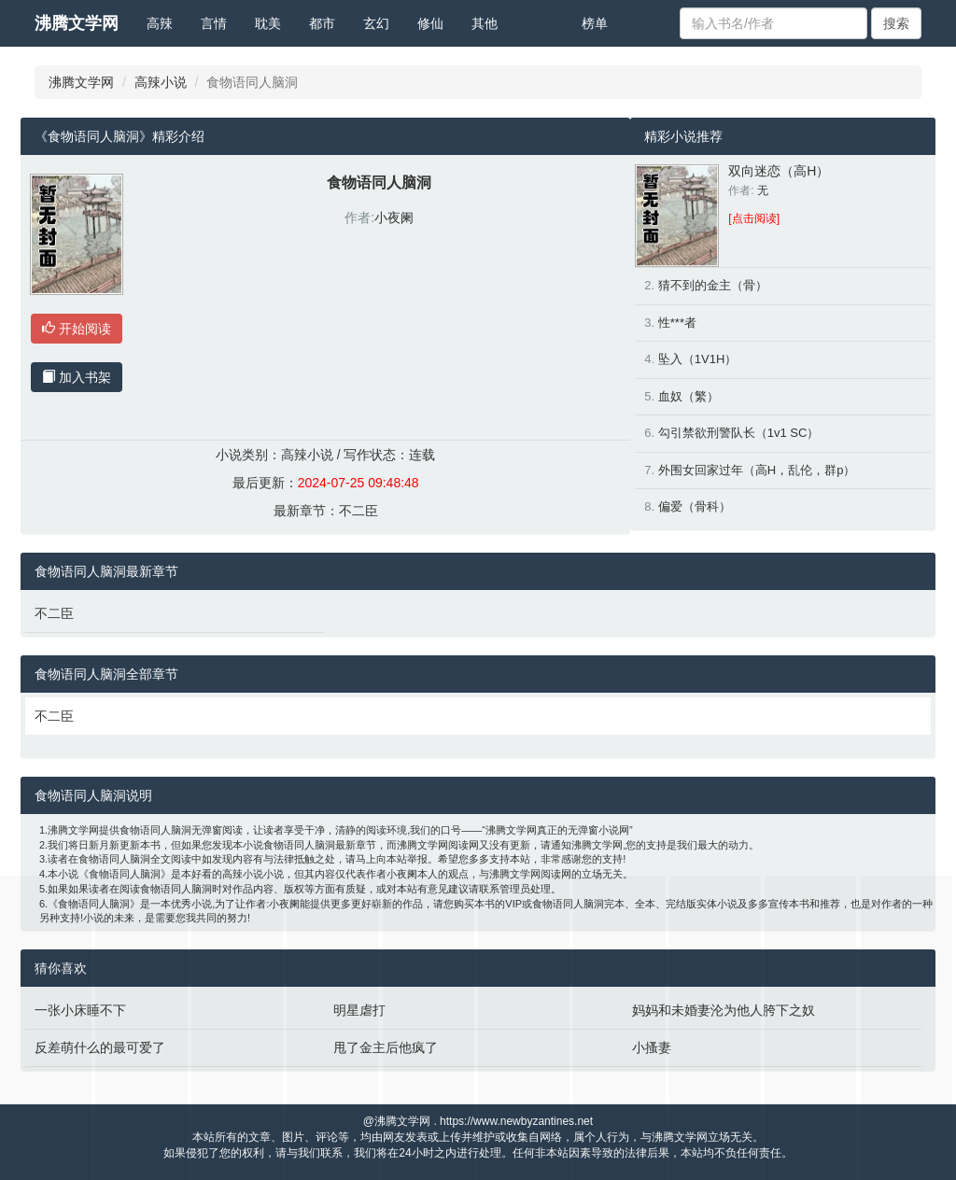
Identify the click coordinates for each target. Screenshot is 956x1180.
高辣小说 (160, 82)
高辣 (160, 23)
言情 (214, 23)
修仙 (430, 23)
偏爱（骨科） (694, 506)
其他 (484, 23)
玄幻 (376, 23)
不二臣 (358, 510)
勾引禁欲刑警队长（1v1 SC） (739, 433)
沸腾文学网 (77, 23)
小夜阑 (394, 217)
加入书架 (76, 377)
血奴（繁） (688, 396)
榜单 (595, 23)
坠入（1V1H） (698, 359)
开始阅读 (76, 328)
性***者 (677, 323)
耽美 (268, 23)
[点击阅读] (754, 218)
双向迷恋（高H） (778, 170)
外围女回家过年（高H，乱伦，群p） (757, 470)
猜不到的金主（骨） (712, 285)
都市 (322, 23)
